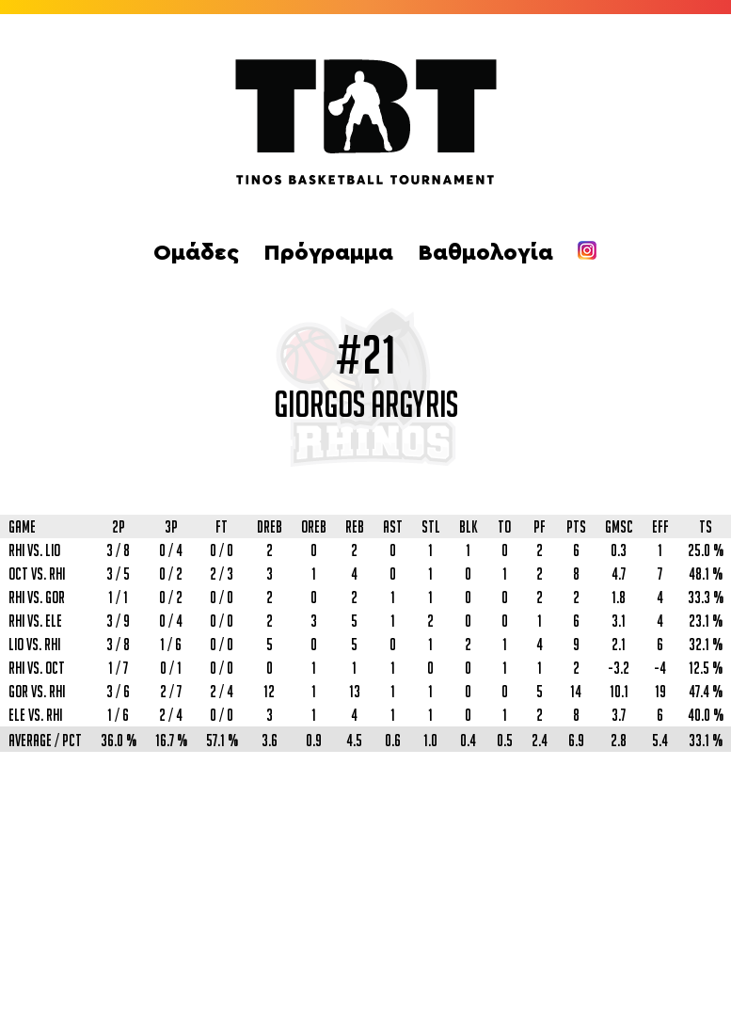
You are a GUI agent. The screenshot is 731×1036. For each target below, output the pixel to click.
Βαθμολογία (485, 253)
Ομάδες (196, 253)
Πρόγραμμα (328, 253)
